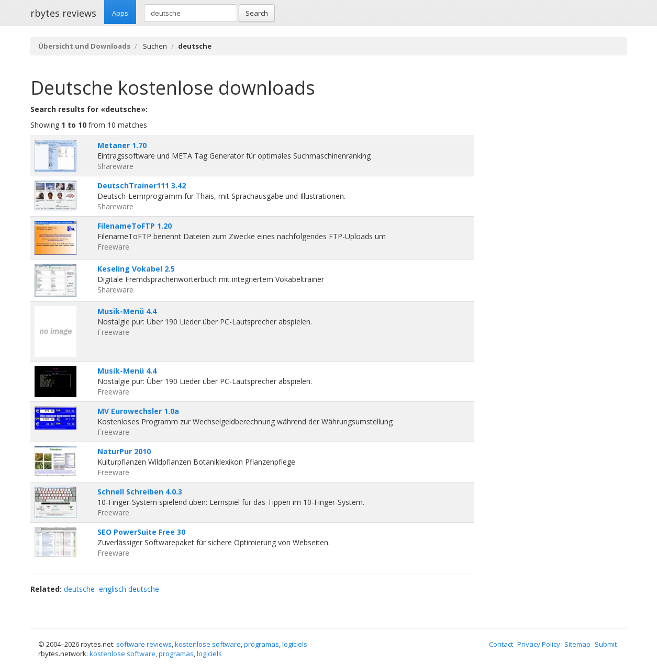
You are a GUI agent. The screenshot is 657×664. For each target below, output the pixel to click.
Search (257, 13)
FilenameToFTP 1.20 (134, 226)
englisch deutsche (129, 589)
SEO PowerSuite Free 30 (141, 532)
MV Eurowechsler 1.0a (138, 411)
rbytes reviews (63, 13)
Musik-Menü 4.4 (127, 311)
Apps (120, 13)
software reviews (144, 644)
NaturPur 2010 (124, 451)
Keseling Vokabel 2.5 (136, 269)
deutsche (79, 589)
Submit (606, 644)
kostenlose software (208, 644)
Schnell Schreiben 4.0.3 (139, 492)
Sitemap (577, 644)
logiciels (294, 644)
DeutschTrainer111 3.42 (141, 185)
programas (261, 644)
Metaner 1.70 (122, 145)
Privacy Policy (538, 644)
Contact (501, 644)
